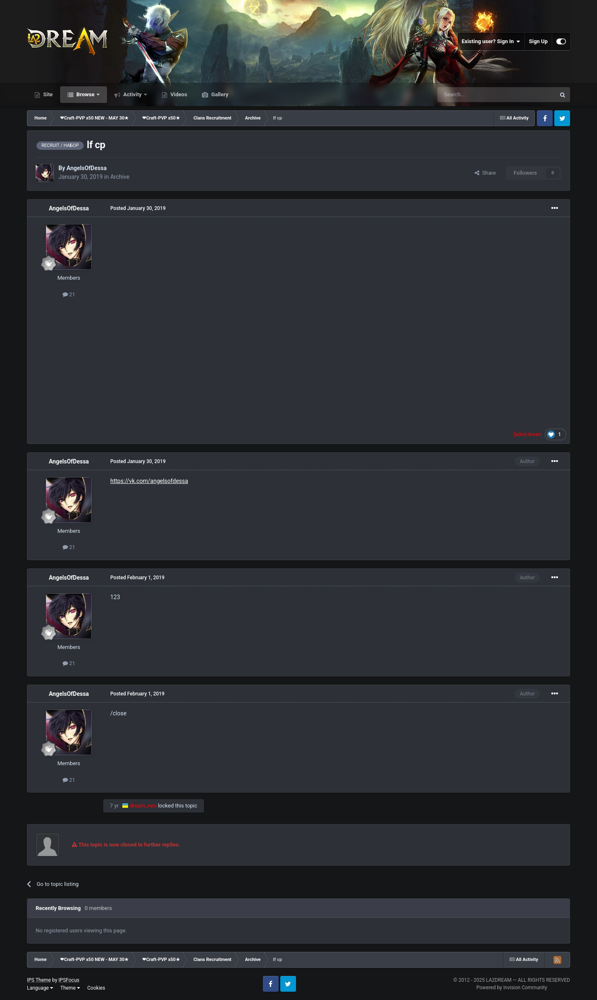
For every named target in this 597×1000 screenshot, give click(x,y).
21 (69, 294)
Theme (70, 988)
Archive (119, 176)
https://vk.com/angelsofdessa (149, 481)
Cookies (96, 988)
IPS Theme (39, 980)
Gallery (219, 94)
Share (485, 173)
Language (40, 988)
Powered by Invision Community (511, 987)
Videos (178, 94)
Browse (85, 94)
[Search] (476, 94)
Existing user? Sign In (491, 41)
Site (47, 94)
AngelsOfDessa (86, 168)
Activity (132, 94)
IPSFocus (68, 980)
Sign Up (538, 41)
